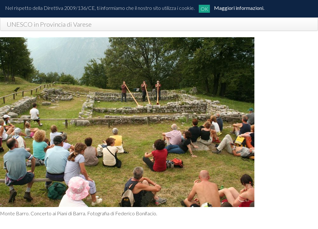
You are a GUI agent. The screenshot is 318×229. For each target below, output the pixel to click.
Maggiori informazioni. (239, 8)
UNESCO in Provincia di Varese (49, 24)
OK (204, 9)
